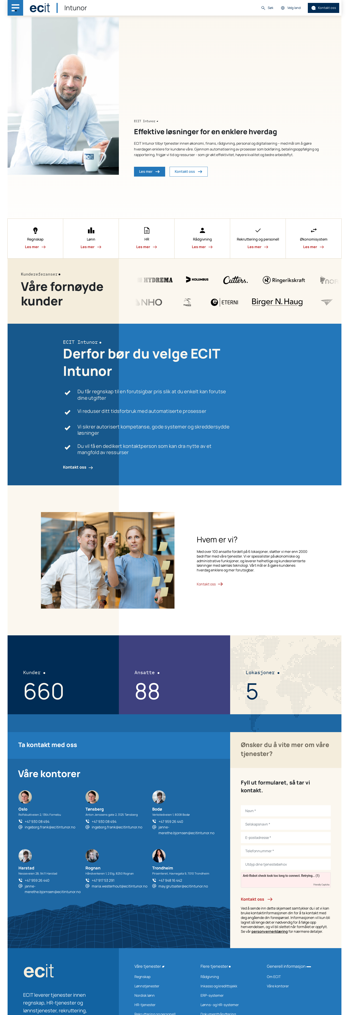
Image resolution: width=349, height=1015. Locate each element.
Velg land (290, 8)
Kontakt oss (323, 8)
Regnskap (161, 976)
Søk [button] (267, 8)
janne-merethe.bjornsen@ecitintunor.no (186, 830)
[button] (35, 238)
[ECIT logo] (63, 972)
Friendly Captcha (321, 884)
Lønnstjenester (161, 986)
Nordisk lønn (161, 995)
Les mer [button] (149, 172)
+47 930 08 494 (37, 821)
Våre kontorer (294, 986)
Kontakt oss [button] (189, 172)
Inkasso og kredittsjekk (228, 986)
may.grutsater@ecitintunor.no (183, 886)
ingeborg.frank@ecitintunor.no (50, 827)
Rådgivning (228, 976)
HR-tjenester (161, 1004)
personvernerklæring (270, 931)
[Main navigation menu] (15, 8)
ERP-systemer (228, 995)
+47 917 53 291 (103, 880)
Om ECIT (294, 976)
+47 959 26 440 (170, 821)
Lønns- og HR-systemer (228, 1004)
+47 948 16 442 (170, 880)
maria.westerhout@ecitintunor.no (119, 886)
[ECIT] (40, 7)
